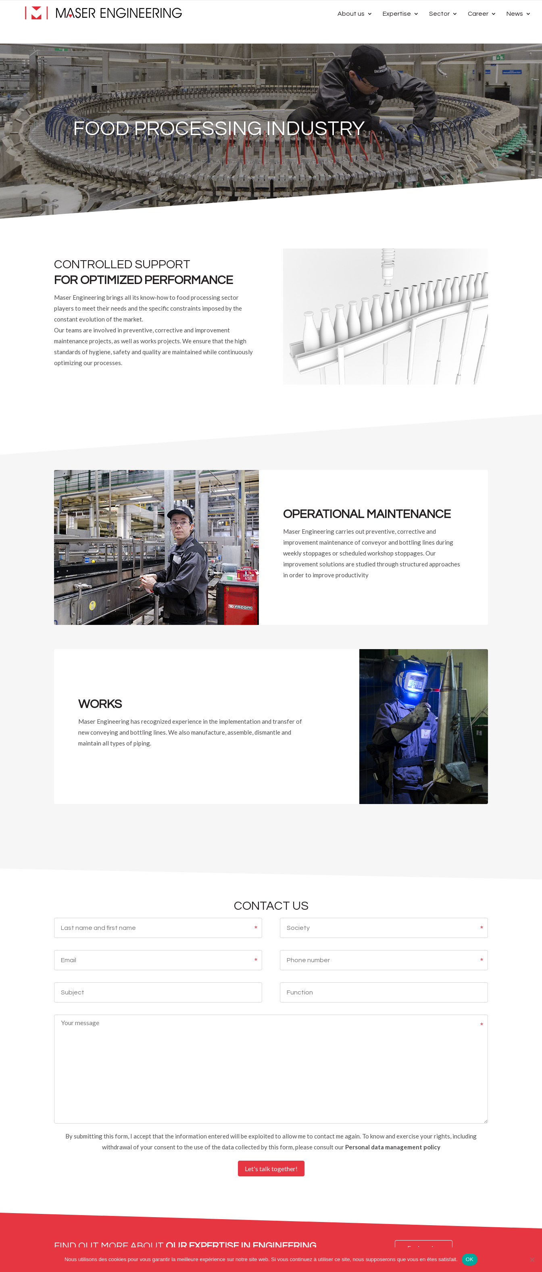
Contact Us (460, 9)
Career (478, 33)
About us (351, 33)
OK (469, 1259)
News (515, 33)
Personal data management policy (392, 1147)
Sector (439, 33)
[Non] (532, 1259)
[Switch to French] (494, 11)
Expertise (397, 33)
